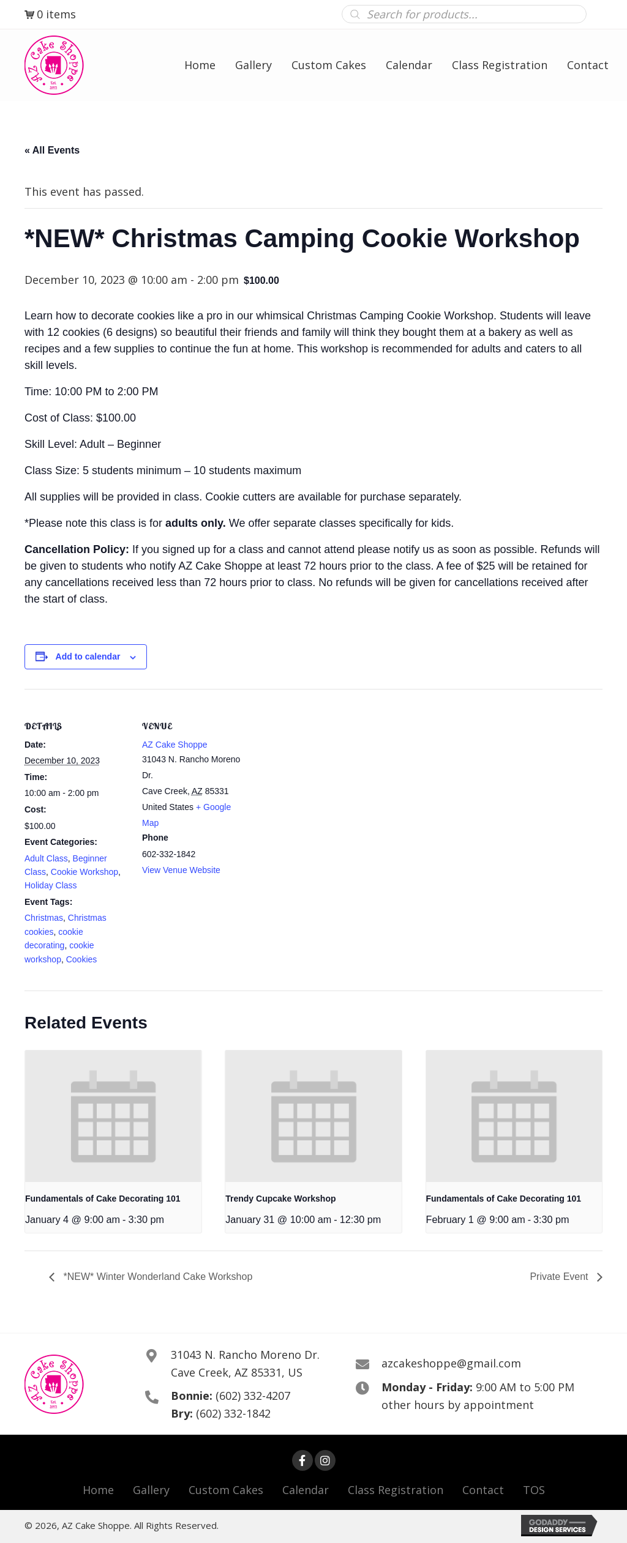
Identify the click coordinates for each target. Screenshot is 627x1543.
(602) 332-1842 (233, 1413)
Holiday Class (50, 885)
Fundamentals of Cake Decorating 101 (103, 1198)
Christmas (43, 918)
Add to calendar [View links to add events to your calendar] (88, 656)
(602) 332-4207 (253, 1395)
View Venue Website (181, 870)
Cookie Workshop (84, 872)
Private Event (560, 1276)
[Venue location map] (324, 773)
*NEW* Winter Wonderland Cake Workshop (156, 1276)
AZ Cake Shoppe (175, 744)
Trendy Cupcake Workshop (280, 1198)
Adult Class (46, 858)
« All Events (52, 150)
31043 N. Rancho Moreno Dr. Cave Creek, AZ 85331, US (245, 1363)
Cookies (81, 959)
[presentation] (113, 1116)
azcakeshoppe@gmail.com (451, 1363)
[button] (302, 1460)
